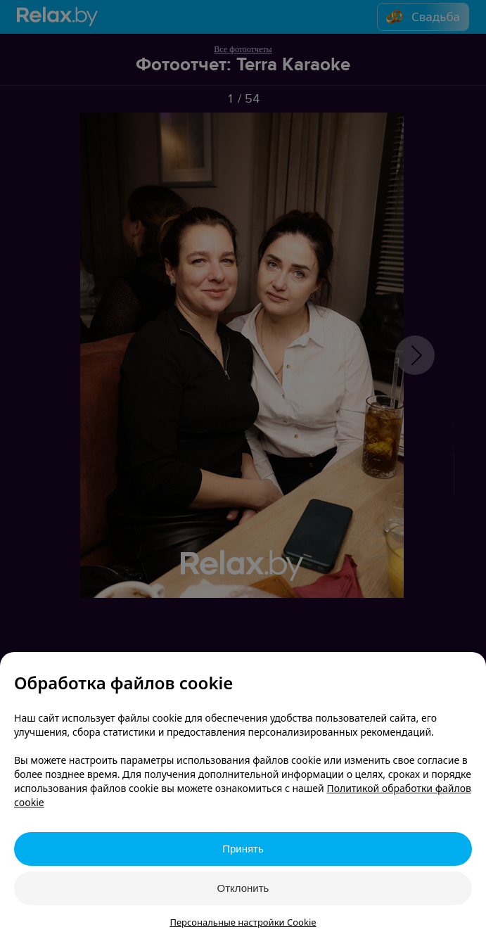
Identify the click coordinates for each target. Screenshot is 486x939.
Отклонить (243, 888)
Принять (243, 849)
